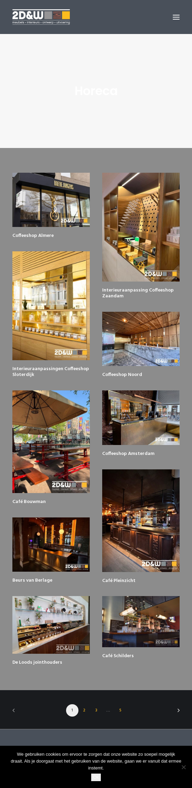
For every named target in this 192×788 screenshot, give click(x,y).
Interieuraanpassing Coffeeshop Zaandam (138, 293)
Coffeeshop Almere (33, 236)
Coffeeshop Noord (122, 375)
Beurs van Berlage (32, 580)
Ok (96, 777)
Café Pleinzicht (119, 581)
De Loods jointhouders (37, 662)
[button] (176, 17)
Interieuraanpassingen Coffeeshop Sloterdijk (50, 372)
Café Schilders (118, 656)
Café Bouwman (29, 502)
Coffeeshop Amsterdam (128, 454)
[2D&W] (41, 17)
